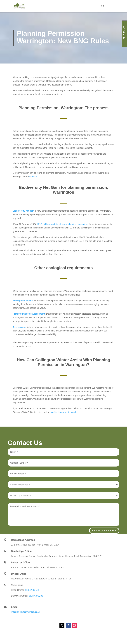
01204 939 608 (31, 589)
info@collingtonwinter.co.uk (63, 412)
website (33, 176)
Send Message (104, 530)
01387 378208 (36, 595)
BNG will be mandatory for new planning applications (62, 224)
